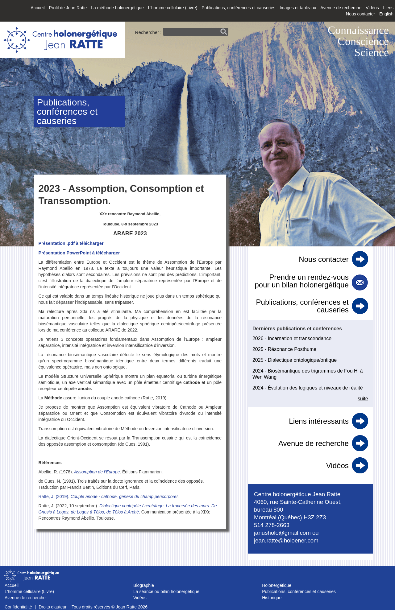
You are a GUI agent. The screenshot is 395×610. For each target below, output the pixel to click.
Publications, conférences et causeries (238, 7)
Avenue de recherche (340, 7)
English (386, 13)
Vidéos (372, 7)
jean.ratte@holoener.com (286, 540)
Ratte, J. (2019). (54, 496)
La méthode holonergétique (117, 7)
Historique (271, 597)
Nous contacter (360, 13)
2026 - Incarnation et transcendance (291, 338)
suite (363, 398)
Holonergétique (276, 585)
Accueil (37, 7)
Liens (388, 7)
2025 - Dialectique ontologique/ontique (294, 360)
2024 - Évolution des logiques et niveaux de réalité (307, 387)
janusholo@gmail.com (282, 533)
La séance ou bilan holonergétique (166, 591)
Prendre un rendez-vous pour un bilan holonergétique (302, 281)
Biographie (143, 585)
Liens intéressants (318, 421)
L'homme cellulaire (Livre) (173, 7)
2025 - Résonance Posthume (284, 349)
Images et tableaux (298, 7)
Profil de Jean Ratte (68, 7)
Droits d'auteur (53, 606)
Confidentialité (18, 606)
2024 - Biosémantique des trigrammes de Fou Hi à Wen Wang (307, 374)
